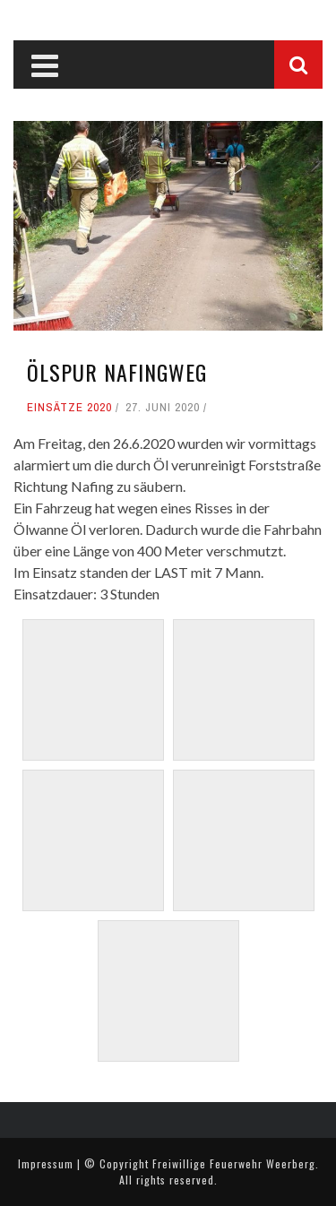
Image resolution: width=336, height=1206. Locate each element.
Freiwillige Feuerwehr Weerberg (233, 1163)
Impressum (45, 1163)
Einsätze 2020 (69, 407)
